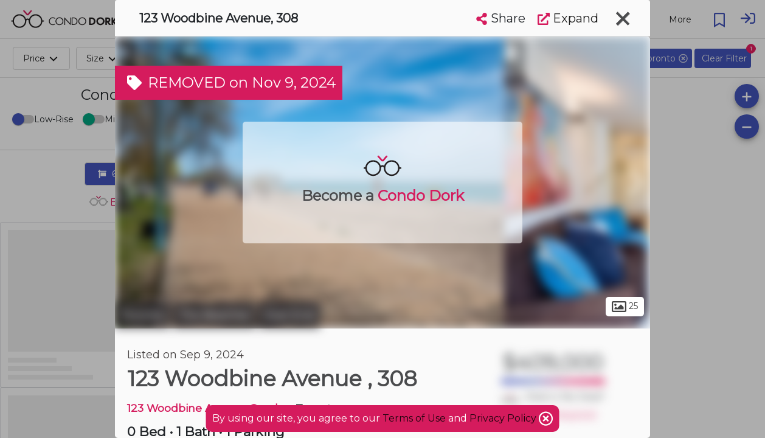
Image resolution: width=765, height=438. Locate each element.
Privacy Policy (504, 418)
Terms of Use (414, 418)
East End (289, 315)
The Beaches (214, 315)
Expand (568, 18)
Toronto (142, 315)
